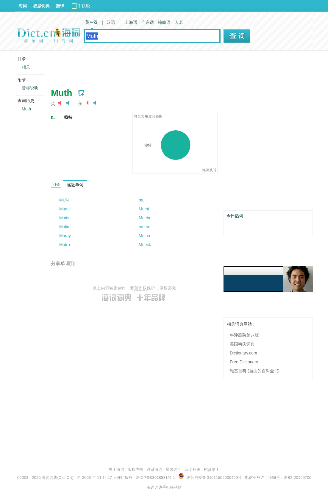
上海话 (131, 22)
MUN (64, 200)
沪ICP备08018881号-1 (155, 477)
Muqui (65, 209)
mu (141, 200)
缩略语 (164, 22)
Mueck (145, 244)
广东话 (147, 22)
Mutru (64, 244)
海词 (22, 6)
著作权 (140, 288)
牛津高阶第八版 (244, 335)
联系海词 (154, 469)
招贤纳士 (211, 469)
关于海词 (116, 469)
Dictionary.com (243, 353)
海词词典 (49, 477)
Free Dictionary (244, 362)
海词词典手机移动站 (164, 487)
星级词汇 (173, 469)
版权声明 (135, 469)
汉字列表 (192, 469)
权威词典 (41, 6)
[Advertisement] (159, 67)
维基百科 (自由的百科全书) (254, 370)
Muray (65, 235)
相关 (26, 67)
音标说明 (30, 87)
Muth (26, 109)
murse (144, 226)
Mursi (144, 209)
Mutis (64, 217)
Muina (144, 235)
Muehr (145, 217)
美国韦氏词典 (242, 344)
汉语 (111, 22)
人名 (179, 22)
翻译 (60, 6)
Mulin (64, 226)
